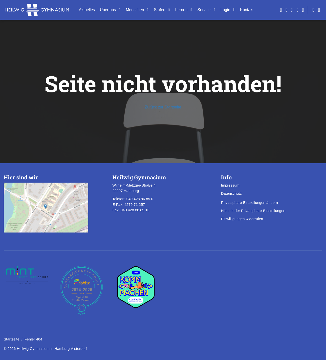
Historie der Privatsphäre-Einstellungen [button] (253, 211)
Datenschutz (231, 193)
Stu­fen (159, 10)
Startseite (11, 339)
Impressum (230, 185)
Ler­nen (181, 10)
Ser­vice (204, 10)
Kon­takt (246, 10)
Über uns (108, 10)
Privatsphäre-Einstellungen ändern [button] (249, 202)
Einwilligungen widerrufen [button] (242, 219)
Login (225, 10)
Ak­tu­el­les (87, 10)
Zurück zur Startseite (163, 107)
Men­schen (135, 10)
